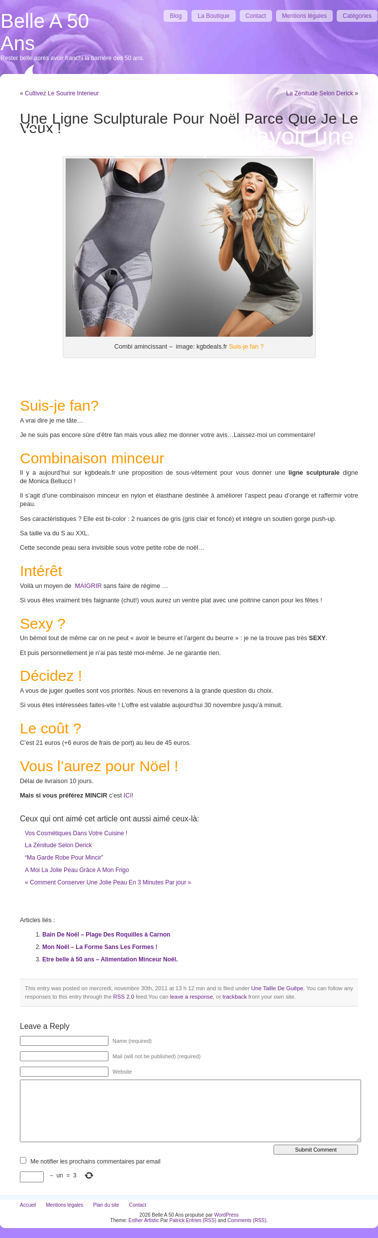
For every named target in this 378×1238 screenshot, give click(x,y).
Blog (176, 15)
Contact (256, 15)
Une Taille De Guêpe (277, 988)
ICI (128, 795)
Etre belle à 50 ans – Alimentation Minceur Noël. (110, 959)
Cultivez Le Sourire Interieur (62, 93)
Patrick (177, 1220)
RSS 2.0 (123, 997)
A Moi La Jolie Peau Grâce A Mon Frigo (77, 870)
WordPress (226, 1215)
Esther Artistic (143, 1220)
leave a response (191, 997)
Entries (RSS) (201, 1220)
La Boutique (213, 15)
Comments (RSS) (246, 1220)
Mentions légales (304, 15)
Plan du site (106, 1205)
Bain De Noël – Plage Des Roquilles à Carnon (106, 934)
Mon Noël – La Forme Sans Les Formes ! (99, 947)
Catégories (357, 15)
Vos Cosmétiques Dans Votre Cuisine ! (76, 833)
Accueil (28, 1205)
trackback (235, 997)
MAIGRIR (87, 586)
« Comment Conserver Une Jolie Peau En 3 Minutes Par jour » (108, 882)
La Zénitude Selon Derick (319, 93)
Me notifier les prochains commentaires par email (95, 1161)
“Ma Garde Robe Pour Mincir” (64, 857)
